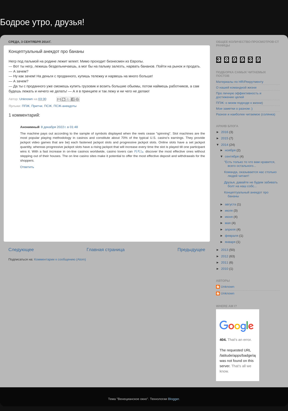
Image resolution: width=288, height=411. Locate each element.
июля (229, 210)
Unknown (227, 286)
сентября (232, 156)
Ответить (27, 167)
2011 (225, 262)
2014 (225, 144)
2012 (225, 256)
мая (228, 223)
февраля (232, 235)
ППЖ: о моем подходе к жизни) (239, 103)
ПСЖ (48, 106)
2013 (225, 250)
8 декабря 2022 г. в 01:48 (59, 127)
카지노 (139, 151)
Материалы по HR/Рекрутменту (239, 82)
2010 (225, 268)
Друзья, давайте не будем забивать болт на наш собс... (251, 184)
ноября (230, 150)
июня (229, 217)
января (230, 242)
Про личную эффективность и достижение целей (238, 95)
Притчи (36, 106)
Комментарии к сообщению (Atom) (60, 259)
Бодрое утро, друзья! (42, 22)
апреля (230, 229)
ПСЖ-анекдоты (65, 106)
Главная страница (106, 249)
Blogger (173, 399)
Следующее (21, 249)
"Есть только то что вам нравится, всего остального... (249, 164)
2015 (225, 138)
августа (231, 204)
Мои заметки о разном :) (234, 108)
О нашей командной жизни (236, 87)
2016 (225, 132)
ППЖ (26, 106)
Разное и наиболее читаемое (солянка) (245, 114)
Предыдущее (191, 249)
